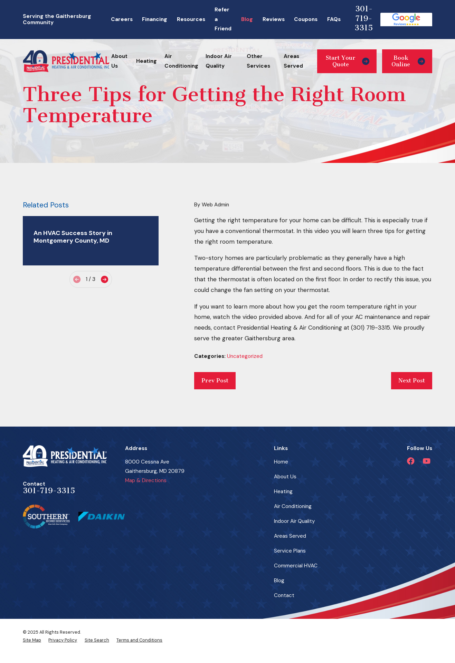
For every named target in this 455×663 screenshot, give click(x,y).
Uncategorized (245, 356)
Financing (154, 19)
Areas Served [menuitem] (293, 61)
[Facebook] (410, 461)
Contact (284, 595)
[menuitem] (32, 640)
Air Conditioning (293, 506)
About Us (285, 476)
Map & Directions (146, 480)
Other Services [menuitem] (258, 61)
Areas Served (290, 536)
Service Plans (290, 550)
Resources (191, 19)
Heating (283, 491)
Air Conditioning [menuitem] (181, 61)
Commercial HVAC (295, 565)
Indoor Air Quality (294, 521)
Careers (122, 19)
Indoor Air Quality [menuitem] (219, 61)
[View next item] (104, 279)
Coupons (305, 19)
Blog (247, 19)
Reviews (274, 19)
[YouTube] (426, 461)
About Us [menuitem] (119, 61)
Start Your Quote (347, 61)
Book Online (408, 61)
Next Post (411, 380)
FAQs (334, 19)
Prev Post (214, 380)
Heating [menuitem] (146, 61)
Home (281, 461)
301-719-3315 (363, 18)
